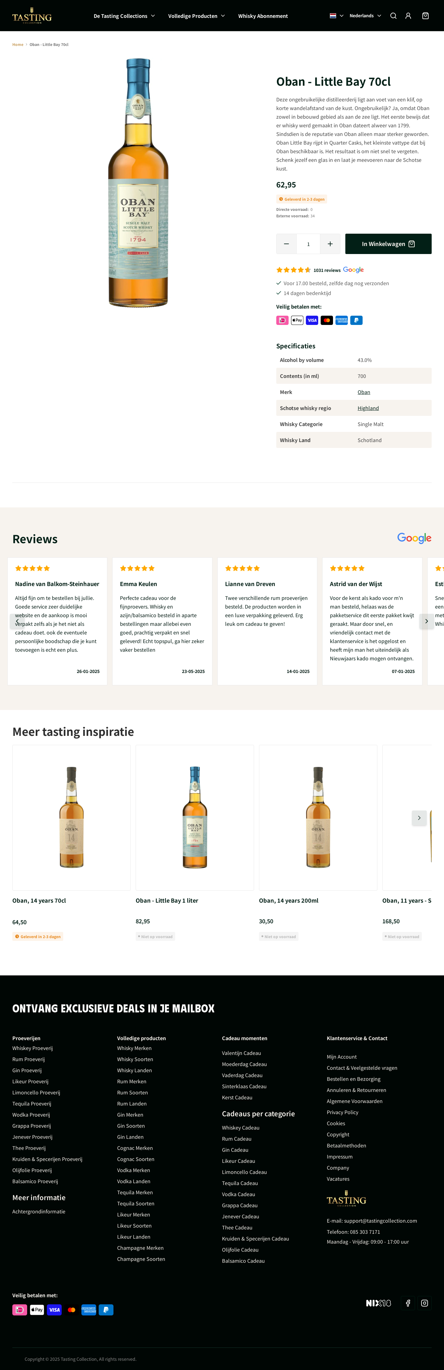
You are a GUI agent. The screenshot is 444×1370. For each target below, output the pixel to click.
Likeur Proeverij (30, 1081)
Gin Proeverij (27, 1070)
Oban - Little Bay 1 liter (167, 900)
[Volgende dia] (426, 621)
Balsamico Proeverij (35, 1181)
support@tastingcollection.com (380, 1220)
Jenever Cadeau (240, 1216)
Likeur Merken (133, 1214)
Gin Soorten (131, 1125)
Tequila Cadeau (240, 1183)
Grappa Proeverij (31, 1125)
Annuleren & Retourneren (356, 1089)
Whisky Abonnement (263, 15)
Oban (364, 392)
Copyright (338, 1134)
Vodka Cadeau (238, 1194)
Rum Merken (131, 1081)
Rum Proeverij (28, 1059)
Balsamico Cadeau (243, 1260)
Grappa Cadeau (240, 1205)
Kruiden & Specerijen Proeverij (47, 1159)
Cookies (336, 1123)
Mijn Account (342, 1056)
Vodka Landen (133, 1181)
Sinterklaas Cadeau (244, 1086)
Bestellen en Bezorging (353, 1078)
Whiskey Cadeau (241, 1127)
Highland (368, 408)
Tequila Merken (135, 1192)
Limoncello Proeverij (36, 1092)
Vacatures (338, 1178)
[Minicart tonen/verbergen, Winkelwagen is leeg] (425, 16)
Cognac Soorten (135, 1159)
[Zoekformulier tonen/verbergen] (393, 15)
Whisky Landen (134, 1070)
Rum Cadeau (237, 1138)
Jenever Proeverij (32, 1136)
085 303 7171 (365, 1231)
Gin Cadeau (235, 1149)
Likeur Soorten (134, 1225)
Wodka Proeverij (31, 1114)
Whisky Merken (134, 1048)
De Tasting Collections (120, 15)
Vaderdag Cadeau (242, 1075)
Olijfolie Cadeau (240, 1249)
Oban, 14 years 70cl (39, 900)
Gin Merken (130, 1114)
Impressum (340, 1156)
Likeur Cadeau (238, 1160)
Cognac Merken (135, 1147)
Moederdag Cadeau (244, 1064)
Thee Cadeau (237, 1227)
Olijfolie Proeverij (32, 1170)
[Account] (408, 15)
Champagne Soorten (141, 1258)
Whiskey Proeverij (32, 1048)
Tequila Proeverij (31, 1103)
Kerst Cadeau (237, 1097)
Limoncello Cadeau (244, 1171)
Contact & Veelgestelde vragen (362, 1067)
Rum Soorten (132, 1092)
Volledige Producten (192, 15)
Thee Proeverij (29, 1147)
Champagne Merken (140, 1247)
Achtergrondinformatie (38, 1211)
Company (338, 1167)
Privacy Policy (342, 1112)
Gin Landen (130, 1136)
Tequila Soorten (135, 1203)
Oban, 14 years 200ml (289, 900)
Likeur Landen (133, 1236)
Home (17, 44)
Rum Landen (132, 1103)
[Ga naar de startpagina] (32, 15)
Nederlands (366, 15)
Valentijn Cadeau (241, 1052)
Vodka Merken (133, 1170)
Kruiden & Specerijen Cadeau (255, 1238)
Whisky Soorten (135, 1059)
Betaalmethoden (346, 1145)
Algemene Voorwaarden (355, 1101)
